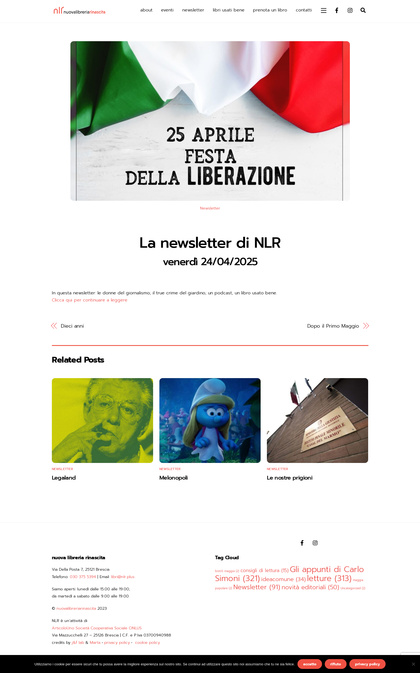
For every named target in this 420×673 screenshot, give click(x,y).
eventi (167, 10)
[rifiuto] (413, 664)
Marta (95, 642)
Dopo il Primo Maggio (333, 326)
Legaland (64, 477)
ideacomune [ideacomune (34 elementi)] (283, 579)
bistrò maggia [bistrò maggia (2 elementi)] (227, 571)
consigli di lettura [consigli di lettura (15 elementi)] (264, 570)
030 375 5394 (83, 577)
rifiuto (335, 664)
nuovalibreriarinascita (76, 608)
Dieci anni (72, 326)
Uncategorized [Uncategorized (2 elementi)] (353, 588)
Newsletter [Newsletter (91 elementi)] (256, 587)
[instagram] (350, 10)
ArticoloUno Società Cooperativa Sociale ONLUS (97, 628)
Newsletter (210, 208)
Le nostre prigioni (289, 477)
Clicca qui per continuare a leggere (89, 300)
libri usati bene (229, 10)
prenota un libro (270, 10)
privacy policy (117, 642)
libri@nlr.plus (123, 577)
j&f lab (78, 642)
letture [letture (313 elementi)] (329, 578)
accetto (309, 664)
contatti (304, 10)
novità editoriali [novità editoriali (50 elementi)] (310, 587)
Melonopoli (173, 477)
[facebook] (336, 10)
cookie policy (147, 642)
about (146, 10)
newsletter (193, 10)
